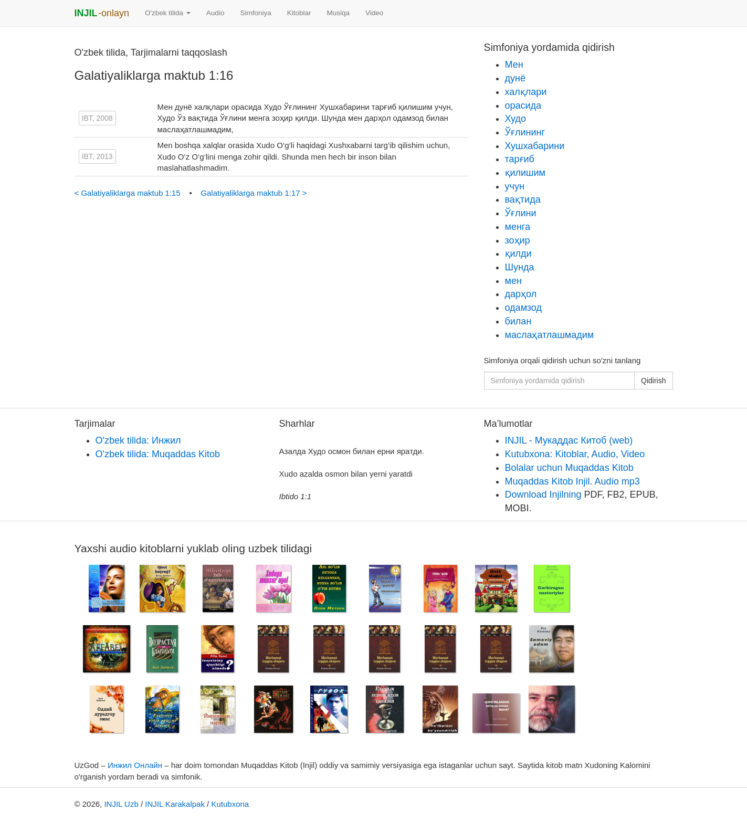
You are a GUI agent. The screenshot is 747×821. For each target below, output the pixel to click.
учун (514, 186)
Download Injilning (543, 494)
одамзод (523, 307)
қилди (518, 253)
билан (518, 321)
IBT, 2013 (97, 156)
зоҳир (517, 240)
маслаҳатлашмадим (549, 335)
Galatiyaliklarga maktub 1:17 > (254, 192)
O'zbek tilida (168, 13)
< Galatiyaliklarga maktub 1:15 (129, 192)
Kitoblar (299, 13)
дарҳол (521, 294)
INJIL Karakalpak (175, 803)
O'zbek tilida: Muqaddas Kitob (158, 454)
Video (374, 13)
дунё (515, 78)
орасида (523, 105)
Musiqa (338, 13)
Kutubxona (230, 803)
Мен (514, 64)
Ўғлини (520, 213)
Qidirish (653, 380)
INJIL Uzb (121, 803)
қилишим (525, 172)
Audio (215, 13)
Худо (516, 118)
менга (518, 227)
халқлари (526, 92)
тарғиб (519, 159)
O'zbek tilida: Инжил (138, 440)
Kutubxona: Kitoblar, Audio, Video (575, 454)
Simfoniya (255, 13)
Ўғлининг (525, 132)
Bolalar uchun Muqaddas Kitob (569, 467)
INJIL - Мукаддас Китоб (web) (569, 440)
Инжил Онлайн (135, 765)
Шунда (519, 267)
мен (513, 281)
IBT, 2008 (97, 118)
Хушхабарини (535, 146)
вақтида (523, 199)
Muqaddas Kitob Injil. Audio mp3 (572, 481)
